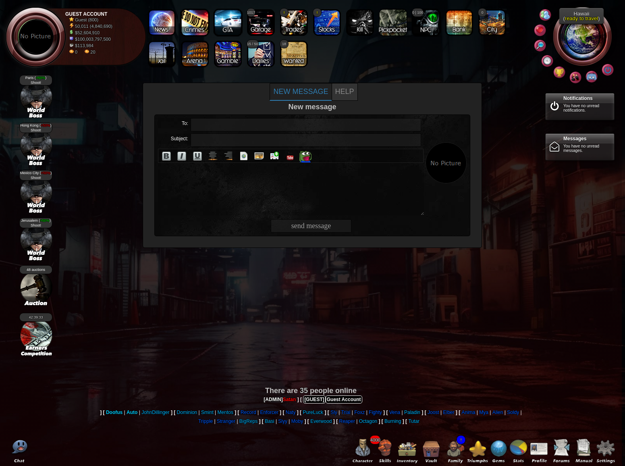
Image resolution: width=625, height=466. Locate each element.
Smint (207, 412)
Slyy (282, 421)
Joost (433, 412)
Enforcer (269, 412)
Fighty (375, 412)
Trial (346, 412)
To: (185, 123)
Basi (269, 421)
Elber (448, 412)
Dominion (187, 412)
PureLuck (313, 412)
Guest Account (344, 399)
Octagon (368, 421)
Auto (132, 412)
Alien (497, 412)
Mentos (225, 412)
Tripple (205, 421)
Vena (394, 412)
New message (300, 91)
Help (344, 91)
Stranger (226, 421)
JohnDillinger (155, 412)
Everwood (321, 421)
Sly (333, 412)
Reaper (347, 421)
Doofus (114, 412)
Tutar (413, 421)
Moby (297, 421)
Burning (392, 421)
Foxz (359, 412)
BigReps (248, 421)
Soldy (513, 412)
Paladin (412, 412)
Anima (468, 412)
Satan (289, 399)
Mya (483, 412)
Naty (291, 412)
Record (248, 412)
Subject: (179, 138)
